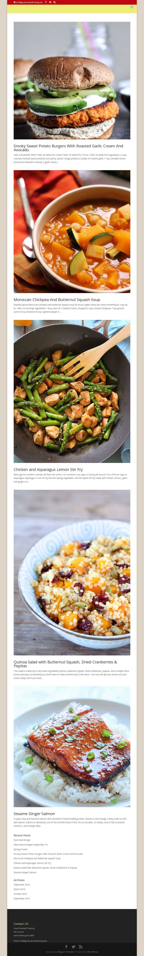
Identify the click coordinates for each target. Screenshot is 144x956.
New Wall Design (22, 840)
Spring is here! (20, 849)
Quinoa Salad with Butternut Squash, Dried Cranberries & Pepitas (65, 663)
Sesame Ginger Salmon (34, 813)
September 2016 (22, 884)
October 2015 (20, 893)
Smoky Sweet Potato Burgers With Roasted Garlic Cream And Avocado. (68, 147)
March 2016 (19, 889)
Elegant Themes (66, 951)
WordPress (92, 951)
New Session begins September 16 (30, 844)
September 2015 (22, 898)
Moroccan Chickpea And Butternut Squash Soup (57, 299)
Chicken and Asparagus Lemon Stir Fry (48, 469)
